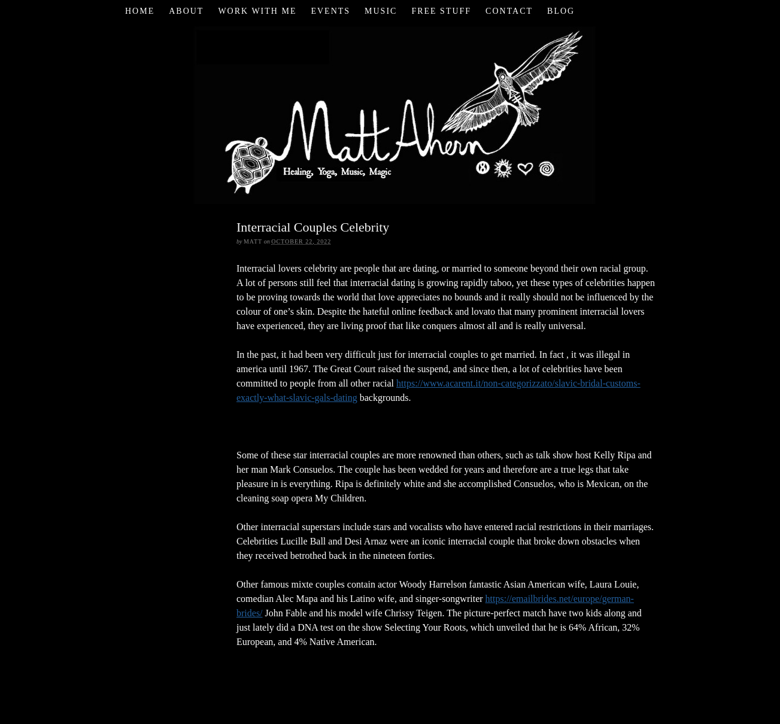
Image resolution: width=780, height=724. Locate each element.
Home (139, 11)
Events (330, 11)
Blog (561, 11)
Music (381, 11)
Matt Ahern (390, 113)
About (186, 11)
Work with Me (257, 11)
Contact (509, 11)
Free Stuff (441, 11)
